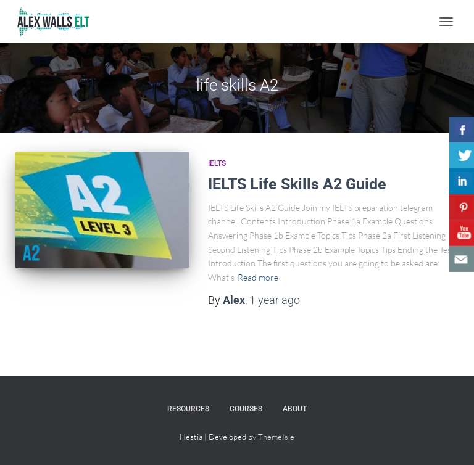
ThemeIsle (276, 437)
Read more (258, 277)
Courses (246, 409)
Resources (188, 409)
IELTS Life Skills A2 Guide (297, 184)
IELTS (217, 163)
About (295, 409)
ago (274, 300)
